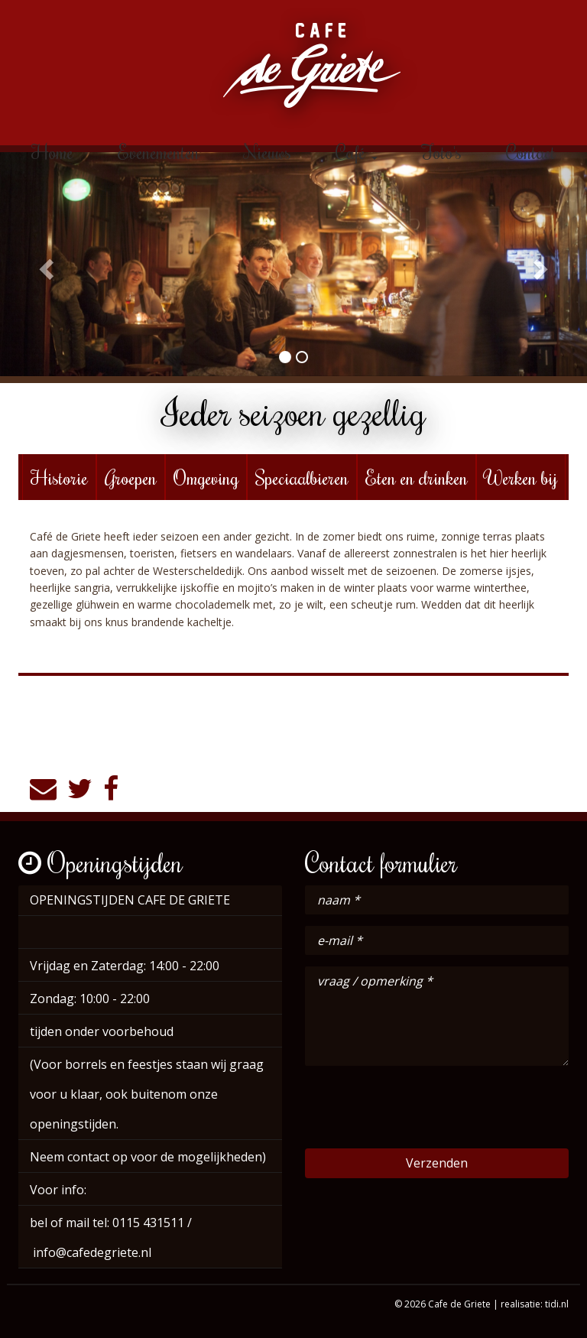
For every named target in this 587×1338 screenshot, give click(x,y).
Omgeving (206, 477)
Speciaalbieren (302, 477)
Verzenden (437, 1163)
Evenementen (158, 151)
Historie (59, 477)
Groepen (131, 477)
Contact (531, 151)
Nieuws (267, 151)
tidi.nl (557, 1303)
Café (357, 151)
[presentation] (421, 1107)
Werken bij (521, 477)
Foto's (442, 151)
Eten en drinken (416, 477)
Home (52, 151)
